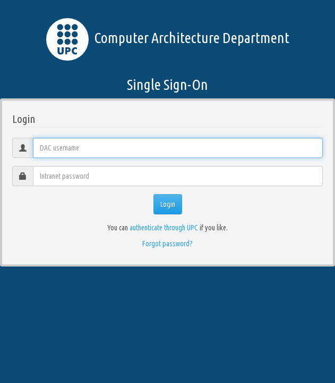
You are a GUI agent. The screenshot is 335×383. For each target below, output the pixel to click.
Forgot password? (167, 243)
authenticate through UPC (164, 227)
